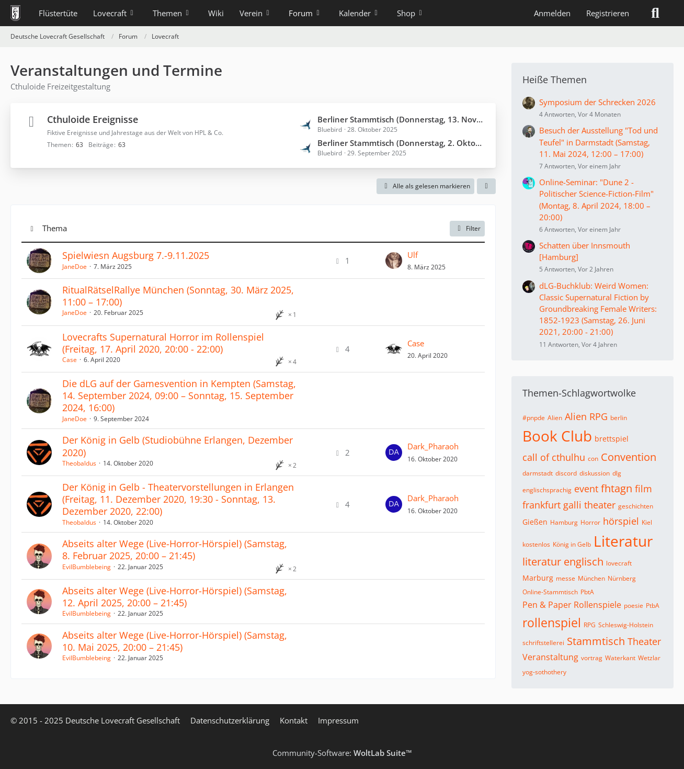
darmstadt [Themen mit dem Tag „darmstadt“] (537, 473)
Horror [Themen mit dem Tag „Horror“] (590, 522)
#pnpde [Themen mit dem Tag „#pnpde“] (533, 417)
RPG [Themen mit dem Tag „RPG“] (590, 624)
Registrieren (607, 13)
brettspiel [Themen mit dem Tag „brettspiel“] (612, 439)
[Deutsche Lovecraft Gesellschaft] (15, 13)
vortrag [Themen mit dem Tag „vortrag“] (591, 657)
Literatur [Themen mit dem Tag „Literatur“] (623, 541)
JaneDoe (74, 266)
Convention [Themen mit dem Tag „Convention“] (628, 457)
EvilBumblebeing (86, 566)
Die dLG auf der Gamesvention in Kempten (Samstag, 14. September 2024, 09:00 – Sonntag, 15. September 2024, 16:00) (179, 395)
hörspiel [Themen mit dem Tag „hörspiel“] (621, 521)
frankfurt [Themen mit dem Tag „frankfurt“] (541, 505)
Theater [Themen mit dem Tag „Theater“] (644, 641)
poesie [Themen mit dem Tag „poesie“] (633, 605)
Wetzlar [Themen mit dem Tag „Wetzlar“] (649, 657)
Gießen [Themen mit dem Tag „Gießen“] (535, 522)
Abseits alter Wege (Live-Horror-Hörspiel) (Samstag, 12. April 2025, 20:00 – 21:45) (174, 596)
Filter (467, 228)
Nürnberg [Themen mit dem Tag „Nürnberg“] (622, 578)
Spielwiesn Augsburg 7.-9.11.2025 (135, 255)
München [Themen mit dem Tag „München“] (591, 578)
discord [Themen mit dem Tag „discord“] (566, 473)
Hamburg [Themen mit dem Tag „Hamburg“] (564, 522)
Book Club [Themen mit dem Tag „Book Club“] (557, 436)
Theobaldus (79, 463)
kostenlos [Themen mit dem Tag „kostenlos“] (536, 544)
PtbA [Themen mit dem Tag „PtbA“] (652, 605)
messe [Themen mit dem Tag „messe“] (565, 578)
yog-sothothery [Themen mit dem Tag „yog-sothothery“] (544, 672)
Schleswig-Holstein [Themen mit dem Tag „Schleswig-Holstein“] (625, 624)
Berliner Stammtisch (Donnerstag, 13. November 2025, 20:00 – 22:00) (401, 119)
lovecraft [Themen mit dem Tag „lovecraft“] (619, 563)
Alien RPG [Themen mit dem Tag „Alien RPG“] (586, 416)
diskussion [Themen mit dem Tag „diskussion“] (594, 473)
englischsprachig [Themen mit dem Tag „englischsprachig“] (547, 489)
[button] (486, 186)
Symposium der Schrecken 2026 (597, 102)
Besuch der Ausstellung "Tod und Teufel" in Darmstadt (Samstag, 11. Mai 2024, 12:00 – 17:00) (598, 142)
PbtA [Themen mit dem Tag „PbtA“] (587, 591)
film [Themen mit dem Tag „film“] (643, 488)
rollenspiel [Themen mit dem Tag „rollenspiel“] (551, 622)
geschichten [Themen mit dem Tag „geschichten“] (635, 506)
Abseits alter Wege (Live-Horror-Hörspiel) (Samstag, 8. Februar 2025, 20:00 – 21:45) (174, 549)
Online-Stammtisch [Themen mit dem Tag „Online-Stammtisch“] (550, 591)
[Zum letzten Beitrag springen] (393, 260)
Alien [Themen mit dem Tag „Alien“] (555, 417)
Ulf (412, 255)
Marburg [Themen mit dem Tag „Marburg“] (537, 578)
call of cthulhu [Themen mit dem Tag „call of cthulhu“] (553, 457)
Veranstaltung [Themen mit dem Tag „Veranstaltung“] (550, 657)
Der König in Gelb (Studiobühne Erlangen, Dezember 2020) (177, 446)
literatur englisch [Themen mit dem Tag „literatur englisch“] (562, 562)
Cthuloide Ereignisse (92, 119)
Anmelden (552, 13)
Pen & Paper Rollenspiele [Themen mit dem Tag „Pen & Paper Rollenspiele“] (571, 604)
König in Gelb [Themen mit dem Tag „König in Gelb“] (572, 544)
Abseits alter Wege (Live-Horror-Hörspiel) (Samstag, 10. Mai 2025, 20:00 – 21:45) (174, 641)
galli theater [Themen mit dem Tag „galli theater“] (589, 505)
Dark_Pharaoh (433, 446)
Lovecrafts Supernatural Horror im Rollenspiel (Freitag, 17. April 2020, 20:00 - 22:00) (163, 343)
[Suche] (655, 13)
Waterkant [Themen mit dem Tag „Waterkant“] (620, 657)
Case (69, 359)
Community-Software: (342, 753)
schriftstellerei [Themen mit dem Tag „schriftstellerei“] (543, 642)
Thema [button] (54, 228)
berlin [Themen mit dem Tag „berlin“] (618, 417)
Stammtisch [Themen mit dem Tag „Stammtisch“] (596, 641)
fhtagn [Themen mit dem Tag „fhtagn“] (616, 488)
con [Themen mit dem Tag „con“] (593, 458)
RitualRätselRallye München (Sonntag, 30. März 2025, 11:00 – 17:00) (178, 296)
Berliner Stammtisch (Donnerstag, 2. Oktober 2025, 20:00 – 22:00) (401, 143)
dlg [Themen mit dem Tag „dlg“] (616, 473)
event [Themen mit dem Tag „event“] (586, 488)
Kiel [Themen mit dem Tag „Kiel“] (647, 522)
